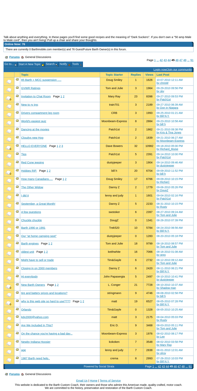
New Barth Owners (33, 284)
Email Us (82, 380)
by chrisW (163, 82)
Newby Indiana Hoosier (35, 341)
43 (165, 60)
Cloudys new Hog (32, 137)
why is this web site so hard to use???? (45, 301)
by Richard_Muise (167, 149)
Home (93, 380)
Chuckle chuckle (31, 220)
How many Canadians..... (37, 179)
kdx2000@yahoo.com (35, 317)
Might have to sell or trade (37, 260)
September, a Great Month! (38, 203)
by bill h (161, 124)
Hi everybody (29, 276)
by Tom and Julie (167, 215)
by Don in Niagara (167, 107)
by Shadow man (166, 287)
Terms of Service (110, 380)
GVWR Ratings (30, 88)
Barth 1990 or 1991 (33, 227)
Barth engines (30, 243)
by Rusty (162, 206)
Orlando (26, 309)
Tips (23, 154)
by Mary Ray (164, 344)
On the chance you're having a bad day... (47, 333)
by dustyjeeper (165, 165)
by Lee (161, 336)
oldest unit (27, 251)
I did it (25, 195)
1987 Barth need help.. (35, 358)
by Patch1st (164, 99)
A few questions (31, 212)
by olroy (161, 353)
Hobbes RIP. (29, 170)
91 (192, 60)
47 (180, 60)
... (158, 60)
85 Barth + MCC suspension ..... (41, 79)
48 (184, 60)
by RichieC (163, 182)
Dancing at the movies (35, 129)
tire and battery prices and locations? (44, 293)
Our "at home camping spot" (39, 236)
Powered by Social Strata (99, 366)
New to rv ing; (29, 104)
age (23, 350)
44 (169, 60)
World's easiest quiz (33, 121)
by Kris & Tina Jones (169, 132)
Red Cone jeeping (32, 162)
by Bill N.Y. (163, 116)
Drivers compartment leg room (40, 112)
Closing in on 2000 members (39, 268)
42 (161, 60)
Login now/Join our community (173, 69)
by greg (161, 254)
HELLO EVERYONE (34, 145)
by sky (160, 91)
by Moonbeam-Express (170, 140)
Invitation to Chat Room (36, 96)
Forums (14, 57)
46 (177, 60)
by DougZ (162, 190)
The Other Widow (32, 187)
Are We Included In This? (37, 325)
